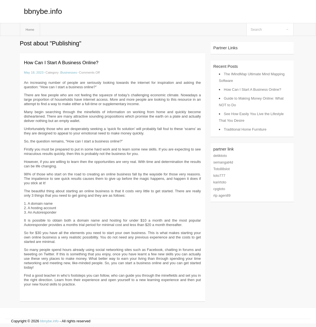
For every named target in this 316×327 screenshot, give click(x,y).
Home (30, 29)
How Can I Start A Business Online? (61, 62)
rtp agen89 (222, 195)
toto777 (219, 175)
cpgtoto (219, 189)
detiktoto (220, 156)
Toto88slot (221, 169)
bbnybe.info (43, 11)
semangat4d (223, 162)
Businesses (69, 72)
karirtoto (219, 182)
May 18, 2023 (34, 72)
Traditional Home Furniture (245, 129)
